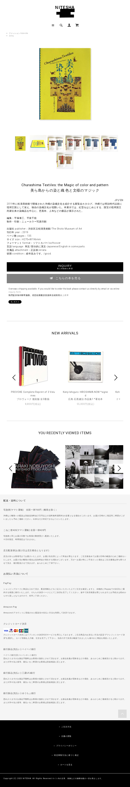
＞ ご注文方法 (65, 727)
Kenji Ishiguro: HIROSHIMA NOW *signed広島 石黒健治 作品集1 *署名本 (85, 395)
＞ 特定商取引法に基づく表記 (65, 755)
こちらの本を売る (65, 278)
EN (121, 200)
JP (116, 200)
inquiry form (14, 292)
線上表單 (64, 295)
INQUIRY (65, 267)
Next (115, 377)
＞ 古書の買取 (65, 736)
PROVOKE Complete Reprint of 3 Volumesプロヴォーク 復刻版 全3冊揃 (33, 395)
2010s (11, 36)
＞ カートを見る (65, 765)
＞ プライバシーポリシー (65, 746)
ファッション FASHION (18, 33)
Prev (14, 377)
